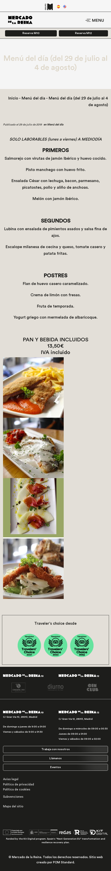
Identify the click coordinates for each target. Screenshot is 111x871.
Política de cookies (16, 789)
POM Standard (63, 862)
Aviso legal (10, 779)
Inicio (13, 98)
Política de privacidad (18, 784)
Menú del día (33, 98)
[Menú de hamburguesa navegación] (94, 19)
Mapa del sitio (13, 806)
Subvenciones (13, 796)
